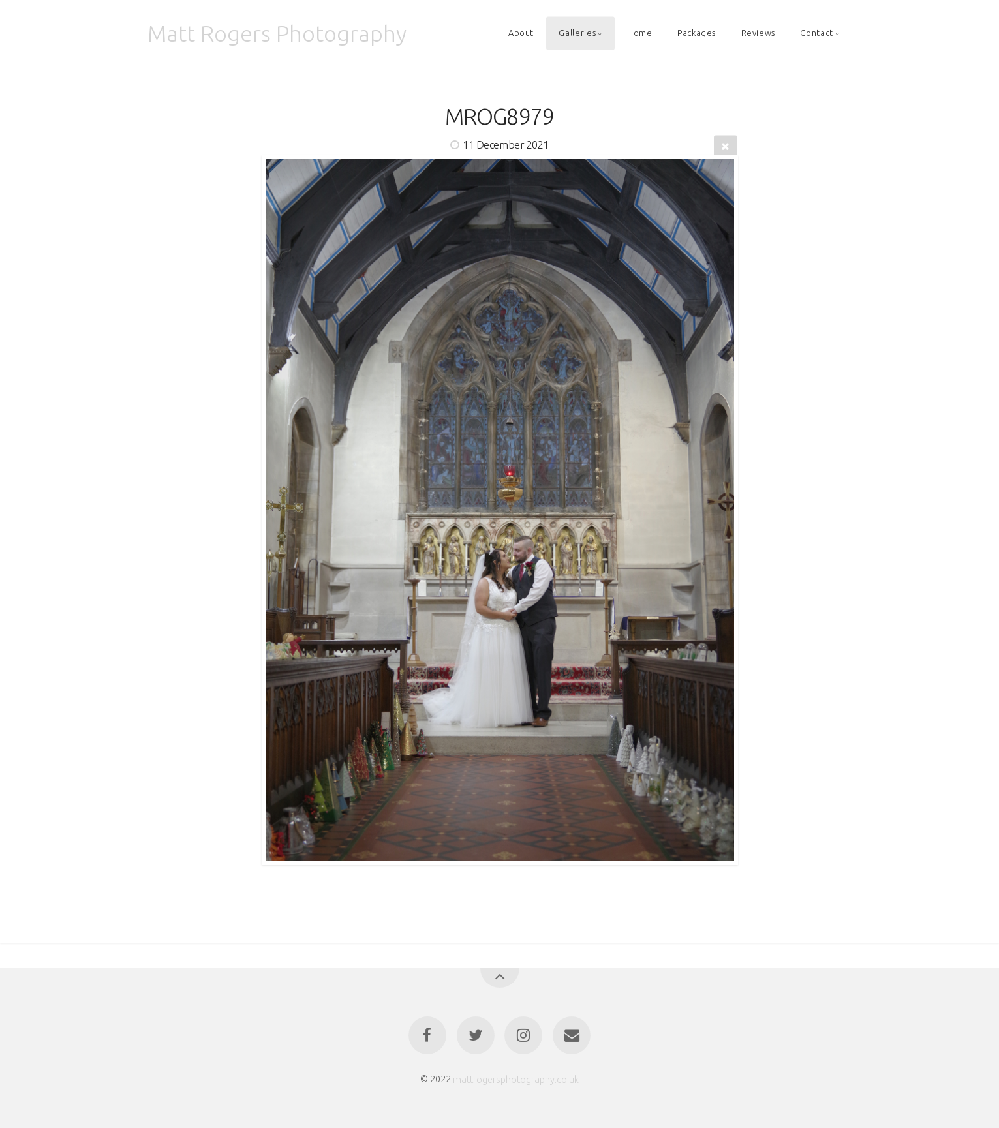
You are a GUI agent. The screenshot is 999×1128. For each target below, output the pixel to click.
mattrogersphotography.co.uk (516, 1079)
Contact (816, 33)
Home (640, 33)
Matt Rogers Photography (277, 33)
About (521, 33)
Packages (696, 33)
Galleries (577, 33)
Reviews (758, 33)
